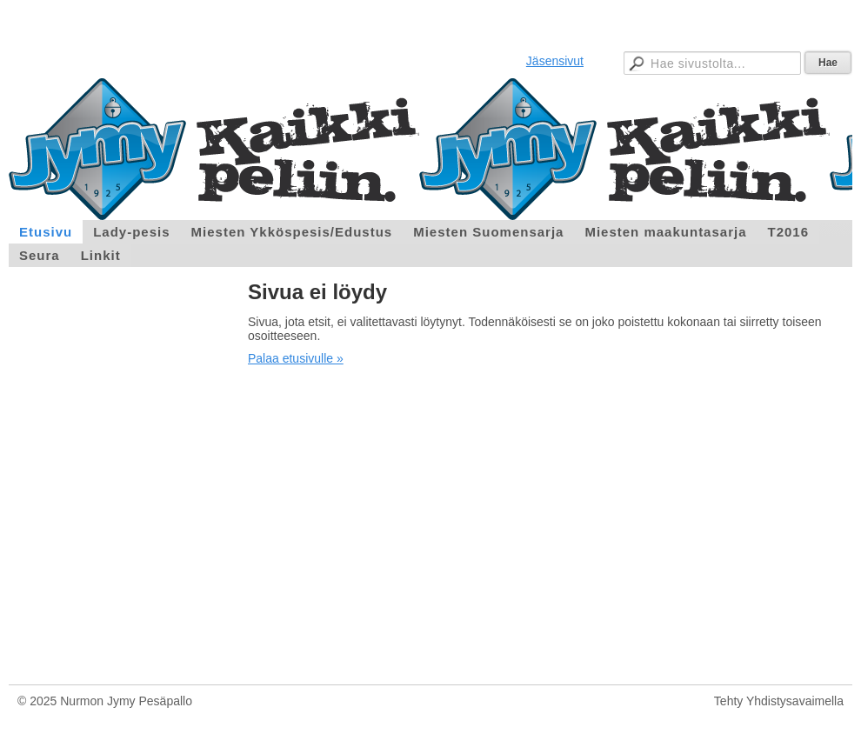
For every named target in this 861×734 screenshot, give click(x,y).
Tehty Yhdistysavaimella (779, 701)
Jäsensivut (555, 61)
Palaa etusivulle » (296, 358)
